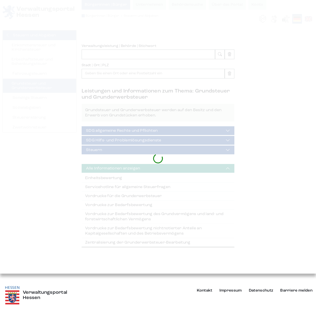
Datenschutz (261, 290)
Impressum (230, 290)
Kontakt (204, 290)
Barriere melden (296, 290)
